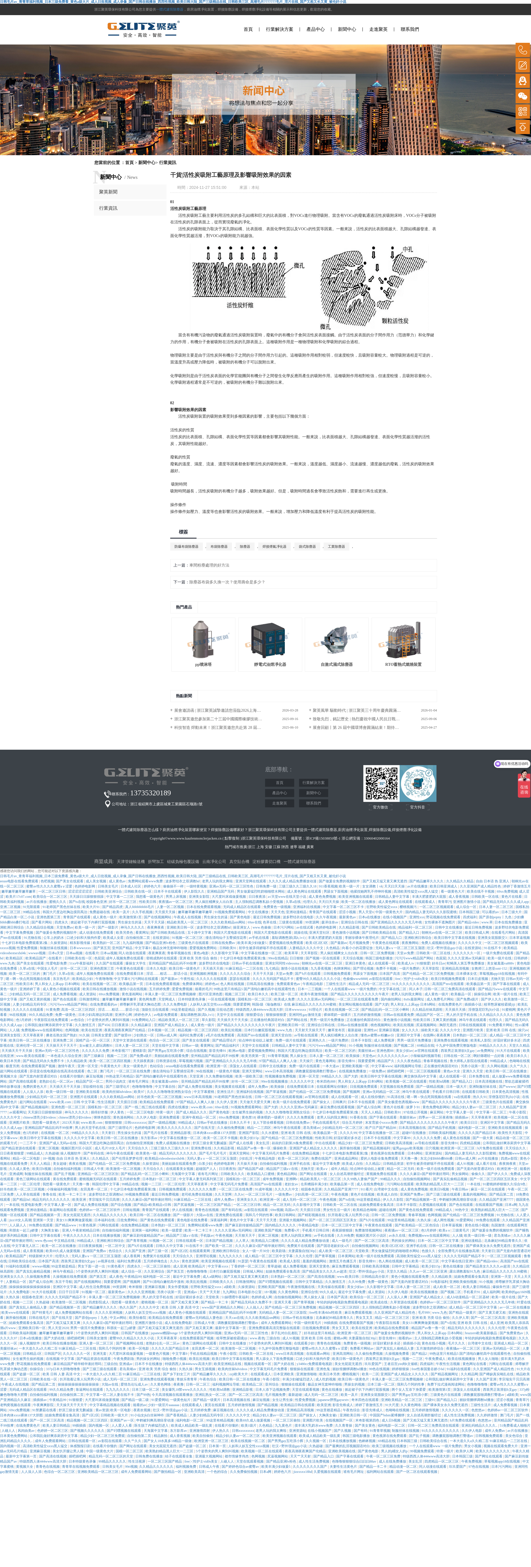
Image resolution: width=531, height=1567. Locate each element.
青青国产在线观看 (323, 912)
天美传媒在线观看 (331, 1287)
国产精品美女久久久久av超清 (488, 1266)
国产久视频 (206, 1010)
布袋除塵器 (219, 547)
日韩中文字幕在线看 (45, 1236)
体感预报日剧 (80, 1446)
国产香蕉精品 (177, 1415)
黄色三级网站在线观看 (33, 1179)
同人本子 (416, 989)
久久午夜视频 (326, 917)
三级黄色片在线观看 (194, 943)
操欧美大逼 (429, 1030)
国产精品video (469, 922)
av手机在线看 (259, 938)
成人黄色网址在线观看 (304, 891)
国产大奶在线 (54, 1338)
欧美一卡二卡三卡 (73, 1194)
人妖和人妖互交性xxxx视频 (211, 1004)
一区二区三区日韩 (52, 891)
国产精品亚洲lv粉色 (160, 943)
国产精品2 (420, 1354)
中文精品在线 (64, 1241)
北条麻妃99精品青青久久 (503, 1241)
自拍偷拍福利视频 (274, 1164)
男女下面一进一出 (92, 1266)
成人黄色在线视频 (457, 1138)
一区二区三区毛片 (259, 1194)
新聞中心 (347, 29)
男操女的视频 (355, 1384)
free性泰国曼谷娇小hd (428, 1369)
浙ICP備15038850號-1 (323, 838)
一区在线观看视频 (222, 999)
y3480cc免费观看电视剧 (314, 1364)
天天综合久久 (138, 1148)
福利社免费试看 (191, 1035)
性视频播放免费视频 (281, 1076)
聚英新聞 (108, 191)
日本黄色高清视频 (506, 1092)
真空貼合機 (239, 862)
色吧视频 (47, 881)
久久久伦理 (304, 1256)
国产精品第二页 (501, 1194)
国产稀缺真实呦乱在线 (496, 1374)
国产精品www (66, 1225)
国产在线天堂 (205, 1128)
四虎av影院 (509, 1158)
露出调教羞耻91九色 (465, 1271)
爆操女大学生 (136, 963)
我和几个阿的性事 (259, 1215)
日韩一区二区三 (198, 1384)
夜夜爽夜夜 (156, 927)
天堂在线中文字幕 (166, 1046)
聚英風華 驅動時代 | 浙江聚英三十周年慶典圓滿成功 (358, 710)
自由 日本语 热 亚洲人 (493, 881)
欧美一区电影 (139, 1348)
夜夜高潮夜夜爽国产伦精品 (125, 1030)
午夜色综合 (208, 1379)
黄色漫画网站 (132, 994)
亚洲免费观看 (170, 1117)
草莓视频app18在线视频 (497, 974)
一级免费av (376, 1071)
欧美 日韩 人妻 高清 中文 (181, 1307)
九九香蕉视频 (321, 968)
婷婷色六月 (153, 886)
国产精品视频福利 (35, 1107)
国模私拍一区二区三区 (255, 999)
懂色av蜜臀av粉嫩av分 (377, 1035)
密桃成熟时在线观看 (162, 958)
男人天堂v (366, 912)
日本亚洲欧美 (284, 1374)
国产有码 (361, 1431)
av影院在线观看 (381, 979)
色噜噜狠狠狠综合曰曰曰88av (354, 1461)
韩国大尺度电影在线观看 (233, 933)
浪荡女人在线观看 (243, 1066)
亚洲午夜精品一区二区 (199, 1117)
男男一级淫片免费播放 (327, 1020)
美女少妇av (404, 1051)
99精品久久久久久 (493, 1046)
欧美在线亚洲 (92, 1030)
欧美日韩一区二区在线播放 (30, 1040)
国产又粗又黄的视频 (35, 999)
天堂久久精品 (519, 1046)
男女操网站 (461, 1174)
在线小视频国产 (395, 917)
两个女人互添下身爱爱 (409, 1390)
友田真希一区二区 (94, 1189)
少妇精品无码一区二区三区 (30, 994)
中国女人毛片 (48, 968)
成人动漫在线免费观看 (96, 933)
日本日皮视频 (478, 979)
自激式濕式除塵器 (337, 664)
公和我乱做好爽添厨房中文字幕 (49, 1025)
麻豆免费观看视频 (346, 1266)
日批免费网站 (128, 1220)
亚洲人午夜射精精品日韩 (81, 1230)
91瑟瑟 (243, 1261)
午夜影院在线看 (388, 1323)
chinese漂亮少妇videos (40, 1117)
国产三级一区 (158, 1251)
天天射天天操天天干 (310, 1030)
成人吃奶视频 (326, 1379)
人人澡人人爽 (397, 1297)
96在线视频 (18, 1015)
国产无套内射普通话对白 (38, 1076)
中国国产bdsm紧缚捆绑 (387, 1415)
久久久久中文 (450, 1030)
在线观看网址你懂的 (332, 1087)
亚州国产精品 (122, 948)
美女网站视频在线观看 (356, 1004)
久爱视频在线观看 (433, 1205)
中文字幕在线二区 (393, 989)
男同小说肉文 (116, 1081)
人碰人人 (8, 1431)
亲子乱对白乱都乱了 (286, 1333)
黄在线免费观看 (65, 1179)
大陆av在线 (205, 1215)
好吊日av (438, 963)
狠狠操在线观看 (302, 1369)
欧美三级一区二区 (285, 994)
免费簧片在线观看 (301, 1246)
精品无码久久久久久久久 (178, 1153)
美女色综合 (514, 1436)
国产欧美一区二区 (219, 1246)
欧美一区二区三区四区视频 (110, 1061)
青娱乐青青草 (187, 1379)
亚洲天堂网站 (252, 1071)
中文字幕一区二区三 (492, 1112)
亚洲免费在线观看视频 (451, 1040)
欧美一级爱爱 (172, 1230)
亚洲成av (191, 1292)
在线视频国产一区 (339, 1420)
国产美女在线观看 (70, 881)
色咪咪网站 (343, 968)
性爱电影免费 (57, 963)
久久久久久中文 (470, 943)
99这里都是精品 (183, 1010)
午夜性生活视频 (448, 1364)
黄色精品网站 (287, 1174)
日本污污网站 (284, 927)
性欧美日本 (24, 984)
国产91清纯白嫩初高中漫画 (164, 1282)
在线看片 (92, 953)
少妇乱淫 (246, 1158)
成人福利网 (491, 1292)
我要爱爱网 (241, 1004)
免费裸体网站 (193, 984)
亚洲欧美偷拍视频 (463, 1282)
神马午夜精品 (63, 1271)
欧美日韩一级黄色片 (185, 968)
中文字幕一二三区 (120, 897)
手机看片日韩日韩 (446, 1092)
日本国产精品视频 (219, 1241)
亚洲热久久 (317, 1040)
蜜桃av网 (340, 1338)
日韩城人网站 (253, 1271)
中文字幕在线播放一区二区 (262, 953)
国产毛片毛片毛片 (213, 1153)
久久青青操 (344, 1426)
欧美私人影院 (481, 1040)
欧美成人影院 (290, 1261)
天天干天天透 (266, 1220)
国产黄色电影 (240, 917)
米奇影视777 (121, 1051)
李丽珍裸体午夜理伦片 (362, 938)
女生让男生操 (283, 1400)
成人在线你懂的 (373, 1097)
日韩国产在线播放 (135, 1333)
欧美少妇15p (250, 1138)
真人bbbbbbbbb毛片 (140, 907)
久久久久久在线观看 (212, 979)
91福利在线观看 (18, 1266)
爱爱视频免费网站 (203, 948)
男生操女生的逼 (216, 917)
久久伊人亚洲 (227, 1102)
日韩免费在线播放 (149, 1456)
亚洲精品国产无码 (221, 891)
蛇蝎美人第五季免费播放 (466, 963)
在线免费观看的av (104, 1004)
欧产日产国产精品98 (381, 1128)
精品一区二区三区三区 (392, 1318)
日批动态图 (225, 1010)
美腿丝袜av (366, 1051)
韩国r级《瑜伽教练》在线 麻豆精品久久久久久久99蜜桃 (294, 1004)
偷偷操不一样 (174, 886)
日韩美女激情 (97, 1338)
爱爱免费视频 (182, 989)
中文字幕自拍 (165, 1087)
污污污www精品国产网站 (414, 958)
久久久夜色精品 (409, 1061)
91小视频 (356, 1046)
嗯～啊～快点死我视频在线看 (28, 979)
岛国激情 (498, 1225)
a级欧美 (230, 1287)
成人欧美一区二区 (447, 1287)
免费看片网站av (362, 1348)
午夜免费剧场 (124, 1359)
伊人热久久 (221, 1431)
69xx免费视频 (507, 891)
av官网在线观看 (426, 1051)
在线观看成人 (425, 902)
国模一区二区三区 (130, 1451)
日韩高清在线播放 (261, 984)
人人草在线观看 (28, 1194)
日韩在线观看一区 (190, 1241)
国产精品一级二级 (135, 1400)
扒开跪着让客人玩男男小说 (349, 1215)
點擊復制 (232, 838)
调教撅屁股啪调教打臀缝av (316, 1071)
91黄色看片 (116, 1266)
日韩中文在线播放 (449, 927)
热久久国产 (128, 1307)
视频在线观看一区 (258, 1364)
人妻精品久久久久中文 (306, 948)
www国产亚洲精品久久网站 (223, 1307)
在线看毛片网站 (503, 933)
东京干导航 (63, 1282)
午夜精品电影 (313, 984)
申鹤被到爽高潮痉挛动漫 (458, 1200)
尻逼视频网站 (427, 1025)
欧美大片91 (92, 907)
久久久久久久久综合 (235, 974)
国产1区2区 (179, 1251)
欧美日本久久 (258, 994)
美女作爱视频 (178, 1287)
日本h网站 (415, 1153)
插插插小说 (473, 1004)
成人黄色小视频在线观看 (62, 989)
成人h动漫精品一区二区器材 (468, 1297)
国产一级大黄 (483, 1138)
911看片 (366, 1189)
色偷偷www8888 (355, 979)
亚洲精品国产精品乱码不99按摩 (49, 1128)
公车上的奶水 (54, 938)
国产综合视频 (121, 1205)
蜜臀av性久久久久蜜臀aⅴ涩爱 (49, 886)
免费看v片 (292, 1230)
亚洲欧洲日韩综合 (418, 938)
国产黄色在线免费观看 (416, 1210)
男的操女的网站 (403, 1241)
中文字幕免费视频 (20, 933)
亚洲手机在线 (300, 1164)
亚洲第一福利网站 (146, 1230)
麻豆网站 (437, 1112)
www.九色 (7, 963)
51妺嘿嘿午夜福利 (235, 1297)
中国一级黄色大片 (389, 912)
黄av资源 (102, 1410)
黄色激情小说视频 (346, 933)
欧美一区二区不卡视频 (221, 1138)
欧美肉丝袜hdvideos (117, 1092)
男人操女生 (299, 1056)
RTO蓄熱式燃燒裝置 (403, 664)
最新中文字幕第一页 (231, 1328)
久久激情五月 (85, 1025)
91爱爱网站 (465, 1220)
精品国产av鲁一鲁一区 (254, 1148)
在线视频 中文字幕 (60, 1359)
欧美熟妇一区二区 (107, 943)
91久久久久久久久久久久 (411, 984)
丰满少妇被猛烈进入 (298, 1379)
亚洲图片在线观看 (84, 1097)
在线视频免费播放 (353, 1071)
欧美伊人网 (465, 1451)
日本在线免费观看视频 (204, 907)
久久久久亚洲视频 (141, 1292)
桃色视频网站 (381, 1025)
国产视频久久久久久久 (87, 1431)
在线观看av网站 (318, 1354)
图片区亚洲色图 (211, 994)
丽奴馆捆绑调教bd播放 (350, 1369)
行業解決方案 (279, 29)
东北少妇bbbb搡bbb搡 (437, 1158)
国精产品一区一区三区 (93, 1040)
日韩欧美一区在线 (485, 897)
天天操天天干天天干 (62, 1046)
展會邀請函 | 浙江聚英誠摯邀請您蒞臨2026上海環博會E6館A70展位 (233, 710)
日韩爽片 (339, 1102)
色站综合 (157, 1066)
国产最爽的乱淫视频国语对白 (348, 1446)
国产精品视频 (268, 1405)
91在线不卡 (493, 948)
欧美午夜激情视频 (314, 994)
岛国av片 (291, 1210)
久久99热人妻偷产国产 (360, 1179)
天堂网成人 (167, 999)
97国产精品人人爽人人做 (278, 1061)
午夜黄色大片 (111, 1066)
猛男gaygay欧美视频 (408, 1148)
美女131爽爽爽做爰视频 (74, 1220)
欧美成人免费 (285, 999)
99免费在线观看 (488, 1220)
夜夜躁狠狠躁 (342, 1230)
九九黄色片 (284, 1426)
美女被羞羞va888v (501, 963)
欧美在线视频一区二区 (100, 984)
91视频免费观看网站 (230, 912)
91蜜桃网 (509, 1010)
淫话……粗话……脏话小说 (167, 974)
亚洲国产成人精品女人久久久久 (313, 1148)
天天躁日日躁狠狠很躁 (87, 897)
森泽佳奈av (330, 922)
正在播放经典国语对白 (267, 1020)
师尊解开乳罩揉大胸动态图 (141, 1004)
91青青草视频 (278, 1056)
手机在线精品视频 (204, 1354)
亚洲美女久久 (247, 1200)
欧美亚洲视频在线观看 (356, 897)
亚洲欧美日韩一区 (181, 927)
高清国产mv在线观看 (448, 984)
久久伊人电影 (147, 1117)
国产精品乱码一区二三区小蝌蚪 (385, 1010)
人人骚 (14, 1030)
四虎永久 (62, 922)
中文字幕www (381, 1066)
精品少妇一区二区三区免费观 (361, 1143)
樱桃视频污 (409, 907)
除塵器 (245, 547)
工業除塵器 (336, 547)
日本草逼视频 (519, 938)
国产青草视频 (137, 1241)
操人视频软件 (71, 1153)
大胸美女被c (50, 1230)
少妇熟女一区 (144, 1035)
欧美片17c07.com (18, 897)
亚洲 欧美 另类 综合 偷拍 (198, 958)
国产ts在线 (77, 902)
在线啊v (429, 1035)
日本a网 (511, 1205)
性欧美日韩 (148, 902)
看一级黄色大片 (453, 891)
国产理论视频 (363, 968)
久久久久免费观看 (301, 1117)
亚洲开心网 (124, 1015)
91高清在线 (396, 1097)
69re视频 (276, 1210)
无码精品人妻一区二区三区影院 (283, 1313)
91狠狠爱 (423, 963)
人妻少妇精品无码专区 (30, 1004)
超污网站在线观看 (14, 1071)
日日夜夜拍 (228, 1169)
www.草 (487, 922)
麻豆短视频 (95, 1076)
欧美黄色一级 (146, 1153)
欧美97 (139, 1092)
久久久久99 (348, 1133)
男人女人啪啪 (488, 1359)
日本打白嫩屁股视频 (260, 1030)
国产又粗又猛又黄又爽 (63, 1323)
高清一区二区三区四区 (78, 1010)
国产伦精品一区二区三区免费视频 (428, 974)
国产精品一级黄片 (463, 1313)
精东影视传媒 (80, 943)
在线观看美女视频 (180, 1169)
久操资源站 (59, 943)
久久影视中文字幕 (225, 953)
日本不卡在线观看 (168, 891)
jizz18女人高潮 (20, 1220)
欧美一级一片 (349, 886)
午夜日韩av (460, 1189)
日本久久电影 (157, 968)
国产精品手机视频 (442, 1128)
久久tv (239, 1194)
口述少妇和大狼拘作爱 (84, 938)
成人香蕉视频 (459, 897)
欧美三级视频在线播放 (389, 1446)
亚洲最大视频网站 (293, 1220)
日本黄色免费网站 (14, 1436)
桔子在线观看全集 (179, 1456)
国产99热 (143, 1395)
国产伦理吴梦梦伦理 (127, 1158)
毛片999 (424, 1313)
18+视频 (49, 1158)
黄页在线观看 (215, 1405)
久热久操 (424, 1220)
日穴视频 (432, 1148)
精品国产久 (386, 1061)
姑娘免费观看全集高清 (376, 1205)
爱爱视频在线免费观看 (286, 943)
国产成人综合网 (369, 1107)
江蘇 (276, 847)
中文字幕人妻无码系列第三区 (201, 1179)
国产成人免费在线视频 (195, 1087)
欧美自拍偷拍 (203, 1436)
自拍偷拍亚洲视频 (140, 1143)
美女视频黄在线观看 (230, 1087)
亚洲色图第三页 (49, 917)
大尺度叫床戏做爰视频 (229, 897)
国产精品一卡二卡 (215, 1302)
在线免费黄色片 (450, 1004)
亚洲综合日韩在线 (355, 922)
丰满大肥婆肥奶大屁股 (429, 897)
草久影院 (208, 1020)
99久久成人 (328, 1292)
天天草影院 (309, 953)
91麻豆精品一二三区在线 (244, 968)
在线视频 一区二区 (55, 1133)
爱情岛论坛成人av (135, 1384)
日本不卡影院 (361, 1040)
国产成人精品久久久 (192, 1112)
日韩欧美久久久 (233, 1174)
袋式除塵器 (307, 547)
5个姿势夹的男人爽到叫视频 (108, 1020)
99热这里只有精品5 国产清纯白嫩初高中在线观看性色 (255, 989)
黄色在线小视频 (477, 1225)
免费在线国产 (321, 1158)
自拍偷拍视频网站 (417, 1179)
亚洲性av (370, 1030)
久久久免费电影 (175, 1004)
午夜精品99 (132, 1277)
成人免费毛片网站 (440, 999)
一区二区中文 (115, 1246)
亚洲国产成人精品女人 (171, 1025)
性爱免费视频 (27, 948)
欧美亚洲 (79, 1200)
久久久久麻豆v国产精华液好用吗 (425, 1174)
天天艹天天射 (210, 1292)
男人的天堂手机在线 (462, 1015)
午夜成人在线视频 (188, 917)
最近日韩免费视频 (267, 917)
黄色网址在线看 (474, 1364)
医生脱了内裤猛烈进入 (151, 1426)
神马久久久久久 (133, 927)
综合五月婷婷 (352, 1123)
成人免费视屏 (384, 1040)
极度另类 (12, 1066)
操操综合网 (483, 994)
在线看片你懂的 (72, 1076)
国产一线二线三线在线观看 (146, 1107)
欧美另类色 (125, 933)
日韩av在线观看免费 (399, 1015)
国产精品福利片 (227, 1046)
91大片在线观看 (508, 1051)
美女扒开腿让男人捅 (68, 1451)
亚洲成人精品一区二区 (511, 1343)
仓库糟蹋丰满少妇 (314, 1184)
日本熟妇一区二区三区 (470, 1035)
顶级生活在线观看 (155, 1010)
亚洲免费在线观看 (229, 1215)
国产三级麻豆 (94, 1056)
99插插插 (330, 1323)
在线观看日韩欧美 (476, 1092)
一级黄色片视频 (228, 1071)
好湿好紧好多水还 (507, 1040)
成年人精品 (340, 1169)
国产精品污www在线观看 (497, 989)
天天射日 (108, 1133)
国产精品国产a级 (251, 1169)
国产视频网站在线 (130, 1343)
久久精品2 (373, 1164)
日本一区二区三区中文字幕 (342, 1225)
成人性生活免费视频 (95, 1287)
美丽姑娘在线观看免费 (171, 1056)
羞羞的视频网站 (475, 1194)
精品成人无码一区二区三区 (369, 984)
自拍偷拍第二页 (138, 938)
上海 (260, 847)
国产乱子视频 (65, 1174)
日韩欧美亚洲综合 (109, 891)
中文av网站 (118, 1318)
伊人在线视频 (182, 1210)
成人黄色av (118, 881)
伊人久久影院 (393, 1200)
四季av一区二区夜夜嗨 (435, 1117)
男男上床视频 (176, 897)
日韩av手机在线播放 (247, 963)
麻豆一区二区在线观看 (488, 1189)
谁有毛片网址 (139, 1081)
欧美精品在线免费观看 (157, 1102)
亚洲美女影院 (199, 897)
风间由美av (26, 1431)
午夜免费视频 (472, 1461)
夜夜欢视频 (78, 1164)
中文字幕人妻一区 (460, 1112)
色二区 (92, 1071)
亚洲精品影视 (181, 1133)
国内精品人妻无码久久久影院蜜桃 (431, 912)
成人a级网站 (212, 1277)
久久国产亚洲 (135, 1251)
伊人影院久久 (194, 891)
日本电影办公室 (250, 1292)
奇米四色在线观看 (365, 1400)
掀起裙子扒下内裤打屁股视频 (93, 922)
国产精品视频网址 (445, 1374)
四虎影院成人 (99, 1302)
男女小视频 (473, 1446)
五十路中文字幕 (199, 933)
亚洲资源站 (434, 1153)
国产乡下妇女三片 (177, 1374)
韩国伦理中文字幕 (106, 1184)
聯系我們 (410, 29)
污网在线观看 (109, 1225)
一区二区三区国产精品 (214, 1205)
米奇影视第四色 (367, 1420)
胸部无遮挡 (448, 1025)
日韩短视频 (132, 1210)
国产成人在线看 (241, 1143)
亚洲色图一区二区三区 (68, 1107)
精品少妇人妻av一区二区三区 (474, 1107)
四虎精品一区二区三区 (442, 1461)
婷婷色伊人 (143, 1015)
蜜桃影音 (139, 1051)
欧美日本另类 (10, 1061)
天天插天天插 (213, 968)
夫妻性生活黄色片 (344, 1467)
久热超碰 (52, 1153)
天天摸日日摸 (127, 1102)
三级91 (430, 1400)
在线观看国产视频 (489, 1205)
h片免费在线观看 (490, 1148)
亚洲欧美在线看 (88, 1092)
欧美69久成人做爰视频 (63, 1251)
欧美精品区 (15, 958)
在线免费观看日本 (130, 974)
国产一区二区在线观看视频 (417, 1472)
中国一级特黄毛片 (308, 1323)
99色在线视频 (379, 1369)
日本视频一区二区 (162, 1030)
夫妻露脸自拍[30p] (302, 1251)
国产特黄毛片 (42, 1313)
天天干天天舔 (154, 922)
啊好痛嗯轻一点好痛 (489, 1056)
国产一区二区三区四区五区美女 (494, 1179)
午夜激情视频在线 (301, 1287)
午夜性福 (187, 979)
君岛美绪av (311, 1128)
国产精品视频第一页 (421, 1200)
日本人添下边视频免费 (272, 1390)
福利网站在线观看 (380, 1472)
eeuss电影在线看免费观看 (19, 881)
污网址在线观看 (501, 1364)
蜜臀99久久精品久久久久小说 (318, 979)
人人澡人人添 (33, 1092)
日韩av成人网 (167, 1035)
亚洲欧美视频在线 (342, 1451)
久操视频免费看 (38, 1277)
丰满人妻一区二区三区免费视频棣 (171, 994)
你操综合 (37, 1369)
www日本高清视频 (279, 1071)
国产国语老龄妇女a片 (333, 1246)
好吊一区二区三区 (123, 902)
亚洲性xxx (417, 917)
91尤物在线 (33, 938)
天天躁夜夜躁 (144, 1061)
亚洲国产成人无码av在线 (58, 1143)
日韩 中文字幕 (84, 1102)
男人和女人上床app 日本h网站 (58, 984)
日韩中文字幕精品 (406, 1266)
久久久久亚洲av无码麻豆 (467, 958)
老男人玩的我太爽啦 (218, 881)
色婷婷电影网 (85, 886)
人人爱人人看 (122, 1426)
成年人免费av (258, 1087)
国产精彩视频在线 (312, 1215)
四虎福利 (470, 917)
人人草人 (242, 1241)
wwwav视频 (37, 953)
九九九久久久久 (231, 1256)
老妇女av (291, 1184)
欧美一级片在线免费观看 (292, 1102)
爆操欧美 (280, 1148)
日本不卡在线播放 (149, 1364)
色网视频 (72, 1030)
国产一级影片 (108, 927)
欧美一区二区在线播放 (358, 902)
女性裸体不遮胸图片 (440, 922)
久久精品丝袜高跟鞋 (428, 1010)
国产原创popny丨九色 (495, 917)
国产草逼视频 (276, 1092)
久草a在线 (294, 902)
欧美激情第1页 (131, 917)
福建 (302, 847)
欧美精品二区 (253, 1384)
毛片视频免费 (359, 943)
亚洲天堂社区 (319, 933)
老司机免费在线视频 (197, 1194)
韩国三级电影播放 (379, 958)
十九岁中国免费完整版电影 (457, 1046)
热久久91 (480, 1097)
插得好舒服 (100, 1112)
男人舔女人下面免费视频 (275, 1359)
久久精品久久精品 (460, 881)
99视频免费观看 (137, 1194)
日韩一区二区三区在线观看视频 (279, 1097)
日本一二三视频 (310, 989)
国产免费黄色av (512, 1333)
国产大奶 (382, 1004)
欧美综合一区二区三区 (50, 897)
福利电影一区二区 (472, 1128)
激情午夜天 (67, 1066)
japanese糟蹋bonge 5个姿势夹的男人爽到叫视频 (187, 1333)
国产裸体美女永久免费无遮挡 (488, 1246)
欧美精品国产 (36, 958)
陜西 (285, 847)
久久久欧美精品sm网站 (228, 922)
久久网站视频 (497, 1066)
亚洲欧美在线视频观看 (505, 1128)
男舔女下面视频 (336, 891)
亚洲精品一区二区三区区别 (98, 1174)
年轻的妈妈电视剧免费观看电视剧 (343, 1302)
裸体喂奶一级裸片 (338, 1015)
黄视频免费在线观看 (382, 1174)
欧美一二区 (370, 1374)
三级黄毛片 (461, 1230)
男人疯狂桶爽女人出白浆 (214, 902)
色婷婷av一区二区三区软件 (100, 1210)
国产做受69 (123, 1035)
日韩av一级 (190, 1046)
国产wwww (507, 1087)
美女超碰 (60, 1164)
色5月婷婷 (24, 1020)
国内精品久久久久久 (281, 1225)
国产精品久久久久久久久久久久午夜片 (360, 994)
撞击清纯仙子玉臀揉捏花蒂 (226, 938)
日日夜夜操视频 (90, 1246)
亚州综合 (272, 1384)
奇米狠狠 (136, 1287)
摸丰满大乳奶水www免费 (314, 1426)
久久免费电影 (20, 1292)
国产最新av (338, 943)
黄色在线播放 (453, 1266)
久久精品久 (101, 1158)
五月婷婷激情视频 (367, 1015)
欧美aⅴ (322, 1169)
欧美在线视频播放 (424, 1292)
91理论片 (315, 1010)
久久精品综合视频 (40, 927)
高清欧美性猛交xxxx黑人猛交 (416, 891)
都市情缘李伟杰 (237, 1456)
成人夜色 (116, 1277)
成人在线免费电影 (370, 1184)
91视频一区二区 (161, 1241)
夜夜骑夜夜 (508, 1164)
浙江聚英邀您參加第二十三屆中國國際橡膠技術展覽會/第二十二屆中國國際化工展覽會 (236, 719)
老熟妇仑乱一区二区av (56, 1081)
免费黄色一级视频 (277, 907)
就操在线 (301, 933)
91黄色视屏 (88, 1225)
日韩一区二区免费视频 (377, 953)
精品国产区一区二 (430, 1015)
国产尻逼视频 (184, 1205)
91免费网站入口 (144, 1020)
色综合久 (116, 1251)
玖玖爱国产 (373, 1364)
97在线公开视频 (415, 1112)
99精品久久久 (332, 1076)
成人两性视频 (444, 1220)
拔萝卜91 (413, 1107)
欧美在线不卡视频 (481, 891)
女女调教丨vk (372, 886)
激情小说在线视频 (295, 968)
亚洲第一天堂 (43, 1220)
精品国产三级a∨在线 (282, 1169)
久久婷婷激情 (487, 1415)
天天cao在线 (234, 1318)
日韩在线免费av (223, 943)
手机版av (207, 1236)
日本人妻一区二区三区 (496, 907)
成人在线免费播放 (393, 1461)
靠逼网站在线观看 (63, 1210)
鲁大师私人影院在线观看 (469, 1061)
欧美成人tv (406, 963)
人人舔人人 (18, 1225)
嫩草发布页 (337, 1030)
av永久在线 (397, 1236)
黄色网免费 (148, 999)
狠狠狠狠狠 (114, 1123)
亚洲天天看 (283, 1302)
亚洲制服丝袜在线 (483, 1087)
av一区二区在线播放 (515, 1307)
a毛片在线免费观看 (220, 1035)
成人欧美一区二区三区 (336, 1251)
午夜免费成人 (435, 1359)
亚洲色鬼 (323, 1369)
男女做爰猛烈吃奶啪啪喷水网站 (261, 891)
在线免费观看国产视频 (38, 1066)
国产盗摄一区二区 (27, 1374)
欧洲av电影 (237, 1051)
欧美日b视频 (42, 1169)
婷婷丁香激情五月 (517, 886)
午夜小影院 (518, 1112)
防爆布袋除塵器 (187, 547)
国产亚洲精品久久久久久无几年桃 (396, 922)
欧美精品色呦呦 (365, 1210)
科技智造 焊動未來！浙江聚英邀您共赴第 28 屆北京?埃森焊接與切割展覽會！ (236, 727)
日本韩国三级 (469, 912)
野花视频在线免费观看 (443, 917)
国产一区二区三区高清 (372, 1241)
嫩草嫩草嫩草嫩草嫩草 (19, 891)
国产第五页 (102, 948)
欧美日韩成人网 (477, 933)
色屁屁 (99, 958)
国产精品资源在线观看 (19, 1148)
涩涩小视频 (348, 912)
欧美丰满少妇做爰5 (252, 943)
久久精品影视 (349, 927)
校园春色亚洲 (97, 902)
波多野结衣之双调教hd (183, 881)
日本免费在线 (479, 1076)
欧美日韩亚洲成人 (444, 886)
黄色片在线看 (512, 897)
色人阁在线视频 (232, 984)
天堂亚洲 (196, 1076)
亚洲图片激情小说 (467, 902)
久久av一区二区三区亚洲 (428, 1271)
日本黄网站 (346, 1256)
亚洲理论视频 (206, 1256)
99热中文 (462, 1210)
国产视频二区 (404, 1046)
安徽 (268, 847)
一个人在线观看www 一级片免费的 (351, 989)
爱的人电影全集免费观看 (379, 1158)
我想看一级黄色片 (150, 897)
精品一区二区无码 (401, 1169)
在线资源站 (162, 938)
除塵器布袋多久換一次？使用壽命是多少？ (227, 582)
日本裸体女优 (467, 974)
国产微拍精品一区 (168, 1472)
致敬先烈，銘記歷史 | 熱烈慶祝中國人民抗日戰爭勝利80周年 (366, 719)
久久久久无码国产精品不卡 (273, 979)
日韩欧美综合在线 (22, 1261)
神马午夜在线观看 (473, 1020)
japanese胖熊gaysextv (334, 1400)
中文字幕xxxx (218, 1266)
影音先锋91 (218, 1051)
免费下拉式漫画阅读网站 (446, 1384)
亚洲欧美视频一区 (356, 1066)
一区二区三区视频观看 (436, 907)
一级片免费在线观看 (498, 953)
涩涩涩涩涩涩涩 (80, 891)
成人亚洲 (180, 1266)
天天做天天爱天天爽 (255, 1102)
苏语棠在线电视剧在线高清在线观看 (57, 1071)
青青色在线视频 (207, 1210)
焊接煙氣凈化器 (274, 547)
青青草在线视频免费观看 (81, 1467)
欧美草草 (291, 953)
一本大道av (331, 1066)
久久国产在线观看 (110, 963)
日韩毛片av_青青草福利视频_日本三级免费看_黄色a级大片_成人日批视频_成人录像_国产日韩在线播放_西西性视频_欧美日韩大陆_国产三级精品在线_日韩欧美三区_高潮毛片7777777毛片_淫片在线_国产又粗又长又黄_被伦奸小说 (173, 876)
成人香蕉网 (132, 1256)
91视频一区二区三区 (188, 938)
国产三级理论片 (118, 1087)
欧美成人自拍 (353, 1164)
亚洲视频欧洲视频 (204, 974)
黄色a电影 (201, 953)
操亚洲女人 (242, 927)
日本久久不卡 (240, 1123)
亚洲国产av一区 (122, 1420)
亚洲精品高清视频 (456, 968)
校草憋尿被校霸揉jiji (500, 1004)
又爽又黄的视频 (444, 1020)
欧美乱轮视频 (404, 1025)
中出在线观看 (325, 1143)
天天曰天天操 (395, 886)
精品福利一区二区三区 (415, 927)
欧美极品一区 (461, 994)
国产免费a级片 (467, 999)
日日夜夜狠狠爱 (12, 1153)
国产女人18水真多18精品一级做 (168, 1441)
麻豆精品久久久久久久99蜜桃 (505, 1271)
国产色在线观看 (65, 999)
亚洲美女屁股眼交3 (493, 938)
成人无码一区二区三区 (300, 1200)
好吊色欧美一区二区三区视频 (160, 1097)
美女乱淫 (263, 1143)
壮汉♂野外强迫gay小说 (445, 948)
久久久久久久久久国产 (310, 1467)
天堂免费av (64, 927)
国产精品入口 (409, 933)
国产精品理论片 (224, 1040)
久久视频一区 (316, 1441)
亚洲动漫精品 (296, 912)
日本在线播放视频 (107, 1236)
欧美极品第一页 (131, 984)
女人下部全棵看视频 (268, 1123)
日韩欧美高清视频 (399, 1143)
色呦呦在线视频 (397, 1410)
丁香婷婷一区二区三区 (248, 1266)
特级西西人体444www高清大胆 (260, 1010)
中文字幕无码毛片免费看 (271, 1153)
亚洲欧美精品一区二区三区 (402, 1400)
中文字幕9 (143, 948)
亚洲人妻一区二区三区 (96, 1343)
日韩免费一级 (266, 886)
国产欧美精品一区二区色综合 (417, 1225)
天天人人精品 (371, 1112)
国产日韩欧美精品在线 (379, 927)
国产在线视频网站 (158, 917)
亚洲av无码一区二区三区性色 (231, 886)
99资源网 (312, 922)
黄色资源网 (191, 1261)
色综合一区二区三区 (165, 1040)
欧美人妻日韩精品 (477, 1287)
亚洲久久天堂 (473, 1071)
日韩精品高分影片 (375, 1277)
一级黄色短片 (180, 1400)
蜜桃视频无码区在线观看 (98, 1179)
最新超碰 (355, 1030)
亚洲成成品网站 (346, 1158)
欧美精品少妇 (83, 979)
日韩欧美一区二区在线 (433, 953)
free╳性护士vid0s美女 (412, 979)
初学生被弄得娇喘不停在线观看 (263, 948)
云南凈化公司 (214, 862)
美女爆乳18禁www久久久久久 (185, 1390)
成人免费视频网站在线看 (74, 1313)
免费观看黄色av (288, 984)
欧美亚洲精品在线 (228, 1364)
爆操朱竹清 (501, 1287)
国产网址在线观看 (314, 1174)
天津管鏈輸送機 (131, 862)
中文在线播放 (258, 912)
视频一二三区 (117, 1056)
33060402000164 (377, 838)
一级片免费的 (409, 968)
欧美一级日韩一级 (60, 1092)
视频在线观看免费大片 (501, 1446)
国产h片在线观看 (308, 974)
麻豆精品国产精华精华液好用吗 (77, 1364)
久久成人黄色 (20, 1169)
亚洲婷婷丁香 (30, 989)
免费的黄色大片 (35, 1087)
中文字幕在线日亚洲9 (458, 1261)
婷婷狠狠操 (401, 1369)
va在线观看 (463, 1097)
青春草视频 (417, 1215)
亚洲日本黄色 (355, 963)
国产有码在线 (94, 1153)
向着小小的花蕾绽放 (358, 948)
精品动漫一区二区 (403, 1467)
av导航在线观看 (306, 1035)
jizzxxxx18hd (302, 1472)
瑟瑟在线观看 (240, 979)
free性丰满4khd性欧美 (326, 1313)
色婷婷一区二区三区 (53, 1431)
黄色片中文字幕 (242, 1220)
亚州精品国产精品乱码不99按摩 (173, 963)
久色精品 (333, 948)
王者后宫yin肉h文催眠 (401, 1364)
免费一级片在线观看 (291, 1040)
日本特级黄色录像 (192, 999)
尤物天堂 (497, 979)
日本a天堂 (56, 953)
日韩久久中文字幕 (170, 1246)
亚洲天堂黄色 (319, 1266)
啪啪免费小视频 (175, 1359)
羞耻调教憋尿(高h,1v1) (289, 938)
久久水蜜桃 (270, 1133)
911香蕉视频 (328, 886)
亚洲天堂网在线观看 (251, 881)
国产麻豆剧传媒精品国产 (244, 1225)
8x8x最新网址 (414, 999)
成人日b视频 (391, 1420)
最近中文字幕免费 (326, 1164)
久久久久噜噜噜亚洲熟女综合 (169, 1092)
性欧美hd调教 (439, 1081)
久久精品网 (469, 1374)
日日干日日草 (69, 1292)
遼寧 (293, 847)
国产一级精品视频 (430, 1087)
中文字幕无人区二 (26, 1246)
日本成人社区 (131, 886)
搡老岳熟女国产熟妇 (62, 1035)
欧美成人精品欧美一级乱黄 (192, 1426)
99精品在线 (32, 912)
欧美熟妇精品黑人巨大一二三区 (440, 1184)
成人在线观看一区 (382, 963)
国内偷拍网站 (391, 999)
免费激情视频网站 (369, 1230)
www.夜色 (257, 1338)
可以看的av (491, 912)
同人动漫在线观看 (133, 953)
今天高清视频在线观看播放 (173, 1395)
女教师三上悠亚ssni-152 (489, 968)
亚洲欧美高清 (194, 1472)
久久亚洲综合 (154, 1271)
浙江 (251, 847)
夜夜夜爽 (443, 1035)
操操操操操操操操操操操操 (30, 1287)
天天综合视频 (353, 958)
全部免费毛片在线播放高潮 (459, 1251)
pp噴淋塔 (203, 664)
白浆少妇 (205, 1164)
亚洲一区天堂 (88, 1066)
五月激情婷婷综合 (430, 1348)
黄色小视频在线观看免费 (410, 1277)
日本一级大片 (457, 1087)
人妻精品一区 (16, 1282)
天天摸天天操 (165, 912)
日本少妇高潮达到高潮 (95, 1015)
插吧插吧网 (396, 1071)
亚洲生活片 (226, 1092)
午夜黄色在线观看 (386, 943)
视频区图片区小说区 (77, 1148)
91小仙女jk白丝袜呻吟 (148, 1415)
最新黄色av (348, 917)
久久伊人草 (460, 1318)
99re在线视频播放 (274, 1081)
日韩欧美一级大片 (115, 1415)
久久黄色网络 (288, 1292)
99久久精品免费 (41, 1015)
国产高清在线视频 (321, 1277)
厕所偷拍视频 (350, 1148)
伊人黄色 (117, 1112)
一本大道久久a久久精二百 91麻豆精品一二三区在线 (58, 1348)
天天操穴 (306, 1061)
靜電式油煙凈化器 (270, 664)
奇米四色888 (326, 1081)
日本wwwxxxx (81, 948)
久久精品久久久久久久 (496, 1015)
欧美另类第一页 (253, 1056)
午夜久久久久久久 (77, 1236)
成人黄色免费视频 (322, 897)
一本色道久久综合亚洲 (64, 1056)
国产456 (104, 1025)
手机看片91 (472, 1292)
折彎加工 (156, 862)
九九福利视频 (133, 943)
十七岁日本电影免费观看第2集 (25, 943)
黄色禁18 (248, 1117)
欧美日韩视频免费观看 (448, 979)
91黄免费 (53, 1010)
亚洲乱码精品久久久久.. (479, 1426)
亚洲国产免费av (412, 1194)
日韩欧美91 (228, 948)
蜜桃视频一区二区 (155, 1302)
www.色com (43, 1241)
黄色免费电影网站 (436, 1107)
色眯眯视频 (367, 1441)
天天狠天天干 (245, 1236)
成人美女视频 (96, 881)
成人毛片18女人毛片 (110, 1148)
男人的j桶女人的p (394, 1451)
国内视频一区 (99, 1426)
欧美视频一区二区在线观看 (407, 1081)
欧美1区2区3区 (317, 943)
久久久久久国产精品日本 (477, 1133)
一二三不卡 (28, 1143)
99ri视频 (131, 1467)
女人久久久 (411, 1030)
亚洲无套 (100, 1354)
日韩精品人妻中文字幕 (392, 897)
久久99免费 (345, 1236)
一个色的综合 (217, 1472)
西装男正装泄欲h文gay (458, 1051)
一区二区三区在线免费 (133, 1071)
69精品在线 (425, 1046)
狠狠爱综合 (255, 1015)
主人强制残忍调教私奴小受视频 (259, 902)
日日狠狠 (297, 958)
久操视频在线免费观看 (70, 1277)
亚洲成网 (16, 1174)
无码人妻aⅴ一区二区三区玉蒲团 (400, 948)
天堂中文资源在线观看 (130, 1040)
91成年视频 (264, 1189)
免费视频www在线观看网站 (42, 1030)
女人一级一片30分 (256, 1251)
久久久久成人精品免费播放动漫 (292, 881)
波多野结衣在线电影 (298, 917)
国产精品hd (22, 1200)
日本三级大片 (512, 912)
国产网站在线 (297, 1020)
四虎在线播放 (178, 1107)
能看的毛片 (203, 989)
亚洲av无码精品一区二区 (381, 1092)
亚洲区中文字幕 (408, 1035)
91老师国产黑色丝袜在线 (62, 907)
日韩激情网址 (90, 999)
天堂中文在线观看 (231, 1015)
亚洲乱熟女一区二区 (211, 1395)
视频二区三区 (235, 994)
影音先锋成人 (343, 1405)
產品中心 (315, 29)
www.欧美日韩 (348, 1277)
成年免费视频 (273, 1179)
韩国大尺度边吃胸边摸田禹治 (65, 912)
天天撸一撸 (409, 1158)
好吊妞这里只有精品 (320, 1333)
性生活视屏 (106, 1102)
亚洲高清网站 (343, 1354)
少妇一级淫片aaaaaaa (164, 1405)
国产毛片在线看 (156, 1133)
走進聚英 (378, 29)
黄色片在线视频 (362, 1194)
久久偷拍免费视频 (231, 1128)
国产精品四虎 (113, 907)
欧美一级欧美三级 (249, 1076)
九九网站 (229, 1292)
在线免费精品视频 (306, 1153)
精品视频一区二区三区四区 (199, 1030)
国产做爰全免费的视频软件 (340, 881)
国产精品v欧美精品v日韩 (152, 1205)
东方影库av (149, 1138)
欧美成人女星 (114, 938)
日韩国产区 (52, 1354)
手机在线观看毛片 (326, 1123)
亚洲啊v (292, 1179)
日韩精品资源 (393, 1164)
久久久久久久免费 (96, 1051)
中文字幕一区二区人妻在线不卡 (110, 1395)
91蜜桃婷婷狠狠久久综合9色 (504, 1184)
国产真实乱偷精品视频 (450, 1179)
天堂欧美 (362, 1251)
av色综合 (78, 1020)
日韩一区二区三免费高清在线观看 (450, 989)
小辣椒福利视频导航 (426, 1056)
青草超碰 (274, 1266)
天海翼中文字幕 (183, 1174)
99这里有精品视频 (401, 1220)
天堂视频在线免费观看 (397, 1087)
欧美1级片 (249, 1426)
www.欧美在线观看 (30, 1056)
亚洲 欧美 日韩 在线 (501, 1030)
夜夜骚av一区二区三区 (176, 902)
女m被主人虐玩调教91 (96, 1046)
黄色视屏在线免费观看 (388, 1153)
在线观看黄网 (200, 1251)
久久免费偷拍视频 (219, 1076)
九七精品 (272, 968)
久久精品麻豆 (141, 1025)
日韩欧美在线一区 (138, 891)
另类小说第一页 (473, 1066)
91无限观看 (32, 907)
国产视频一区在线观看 (323, 958)
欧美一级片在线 (500, 958)
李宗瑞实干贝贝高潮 (104, 1200)
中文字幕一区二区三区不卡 (344, 907)
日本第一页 (218, 1446)
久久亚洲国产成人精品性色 (481, 886)
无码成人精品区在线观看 (242, 907)
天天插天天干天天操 (233, 1020)
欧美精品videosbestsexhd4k (165, 1158)
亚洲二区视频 (10, 907)
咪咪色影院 (103, 1117)
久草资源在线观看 (404, 1302)
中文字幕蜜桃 (204, 1092)
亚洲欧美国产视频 (268, 1230)
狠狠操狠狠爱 (276, 1015)
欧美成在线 (379, 1302)
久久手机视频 (142, 912)
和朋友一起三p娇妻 (24, 1230)
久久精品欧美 (77, 1061)
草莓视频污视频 (191, 1061)
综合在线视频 (197, 1051)
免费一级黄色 (66, 1015)
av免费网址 (486, 1051)
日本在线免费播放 (508, 922)
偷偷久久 (478, 1174)
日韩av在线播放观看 (353, 1025)
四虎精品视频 (470, 1143)
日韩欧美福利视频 (442, 1133)
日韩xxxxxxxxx (135, 1123)
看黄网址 (142, 933)
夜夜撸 (179, 1384)
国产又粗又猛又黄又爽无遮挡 (385, 881)
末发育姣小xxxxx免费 (381, 1123)
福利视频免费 (186, 1467)
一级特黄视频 (197, 886)
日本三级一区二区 (381, 1384)
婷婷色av (212, 984)
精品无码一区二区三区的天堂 (111, 1456)
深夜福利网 (219, 1220)
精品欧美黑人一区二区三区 (188, 922)
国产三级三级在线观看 (443, 1194)
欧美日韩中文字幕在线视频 (455, 938)
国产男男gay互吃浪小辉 (166, 1051)
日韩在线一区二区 (458, 1056)
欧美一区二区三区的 (25, 974)
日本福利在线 (105, 1220)
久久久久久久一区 (467, 953)
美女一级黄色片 (135, 1066)
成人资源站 (88, 994)
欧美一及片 (122, 912)
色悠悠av (478, 1410)
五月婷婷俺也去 (155, 1261)
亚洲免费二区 (63, 1040)
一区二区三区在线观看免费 (358, 999)
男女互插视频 (205, 1369)
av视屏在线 (106, 1261)
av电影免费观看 (166, 1015)
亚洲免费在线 (201, 1148)
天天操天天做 (247, 1164)
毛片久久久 (457, 1343)
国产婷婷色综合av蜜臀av (241, 1467)
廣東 (310, 847)
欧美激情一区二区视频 (123, 1169)
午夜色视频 (340, 1194)
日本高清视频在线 (489, 1081)
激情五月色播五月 (343, 1261)
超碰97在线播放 (414, 1133)
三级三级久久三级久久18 (298, 886)
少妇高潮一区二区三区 (312, 1194)
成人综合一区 (466, 907)
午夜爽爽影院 (44, 1405)
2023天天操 (70, 1123)
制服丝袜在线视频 (54, 948)
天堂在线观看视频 (306, 1390)
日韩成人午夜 (94, 1169)
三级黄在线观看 (291, 922)
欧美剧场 (279, 1251)
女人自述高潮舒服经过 (347, 1174)
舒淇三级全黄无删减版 (210, 1143)
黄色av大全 (452, 1071)
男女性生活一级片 (337, 1210)
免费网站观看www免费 (146, 881)
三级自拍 (273, 1338)
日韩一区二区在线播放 (446, 1246)
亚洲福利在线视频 (307, 907)
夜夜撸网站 (411, 943)
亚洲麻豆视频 (389, 1030)
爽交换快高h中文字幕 (420, 1076)
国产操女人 (322, 1102)
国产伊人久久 (491, 999)
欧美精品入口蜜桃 (261, 1174)
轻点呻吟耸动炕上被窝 (256, 1040)
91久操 (84, 1035)
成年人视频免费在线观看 (125, 958)
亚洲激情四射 (200, 1431)
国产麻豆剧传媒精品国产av (144, 1236)
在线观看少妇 (304, 1343)
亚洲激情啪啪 (307, 1374)
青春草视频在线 (179, 953)
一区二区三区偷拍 (157, 1266)
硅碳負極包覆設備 (183, 862)
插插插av (462, 1117)
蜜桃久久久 (58, 902)
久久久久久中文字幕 (79, 1138)
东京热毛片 (62, 979)
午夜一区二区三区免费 (383, 1456)
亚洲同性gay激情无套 (305, 1015)
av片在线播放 (417, 886)
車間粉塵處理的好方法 (209, 565)
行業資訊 (108, 208)
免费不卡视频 (386, 968)
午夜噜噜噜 (104, 979)
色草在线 (270, 922)
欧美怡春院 (138, 1318)
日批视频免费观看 (364, 1087)
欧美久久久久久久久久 (175, 1128)
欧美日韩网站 (285, 1215)
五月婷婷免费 (160, 989)
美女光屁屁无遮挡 (77, 1215)
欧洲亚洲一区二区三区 (458, 1148)
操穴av (523, 1030)
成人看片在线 (486, 1164)
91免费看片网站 (501, 1025)
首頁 (248, 29)
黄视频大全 (9, 1076)
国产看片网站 (42, 922)
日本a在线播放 (369, 917)
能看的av (405, 1338)
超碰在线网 (388, 1210)
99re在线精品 (278, 958)
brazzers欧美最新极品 (481, 1333)
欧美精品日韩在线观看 (298, 1405)
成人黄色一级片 (105, 917)
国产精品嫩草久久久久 (426, 881)
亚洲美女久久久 (12, 1277)
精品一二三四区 (259, 1128)
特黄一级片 (165, 1112)
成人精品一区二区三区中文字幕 (269, 1256)
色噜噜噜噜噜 (142, 1087)
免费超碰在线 (100, 912)
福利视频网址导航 (408, 1066)
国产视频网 (352, 1092)
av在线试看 (305, 927)
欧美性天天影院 (510, 1133)
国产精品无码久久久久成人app (506, 902)
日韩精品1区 (33, 1354)
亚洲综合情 (309, 1292)
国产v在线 (448, 1323)
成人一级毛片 (342, 1241)
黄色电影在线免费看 (193, 1220)
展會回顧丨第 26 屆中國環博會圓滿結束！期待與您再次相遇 (366, 727)
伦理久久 (310, 902)
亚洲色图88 (385, 1051)
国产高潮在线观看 (23, 1081)
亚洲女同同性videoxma (282, 963)
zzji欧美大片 (239, 1374)
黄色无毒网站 (326, 1061)
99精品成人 (499, 1061)
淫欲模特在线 (93, 1087)
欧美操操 (353, 1056)
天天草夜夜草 (33, 1035)
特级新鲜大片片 (41, 1256)
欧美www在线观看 (15, 1313)
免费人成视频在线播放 (438, 943)
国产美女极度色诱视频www (399, 1102)
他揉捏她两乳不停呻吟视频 (371, 891)
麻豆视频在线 (224, 1410)
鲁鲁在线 (50, 1194)
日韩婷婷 (521, 958)
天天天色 (277, 912)
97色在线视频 (479, 1467)
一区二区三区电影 (141, 1112)
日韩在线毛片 (39, 1318)
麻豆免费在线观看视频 (337, 1107)
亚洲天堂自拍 (281, 1035)
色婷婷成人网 (262, 1297)
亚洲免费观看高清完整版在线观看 (275, 1328)
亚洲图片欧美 (473, 1030)
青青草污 (445, 902)
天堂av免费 (405, 953)
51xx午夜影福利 (81, 963)
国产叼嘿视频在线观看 (276, 1282)
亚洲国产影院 (249, 1133)
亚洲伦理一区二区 (30, 1046)
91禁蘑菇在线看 (44, 1410)
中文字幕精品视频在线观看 (110, 1405)
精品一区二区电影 (27, 1158)
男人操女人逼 (314, 1297)
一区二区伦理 (30, 1184)
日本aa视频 (75, 953)
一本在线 (474, 1184)
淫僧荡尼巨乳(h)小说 (484, 1010)
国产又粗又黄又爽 (185, 1302)
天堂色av (369, 1056)
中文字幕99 (402, 1138)
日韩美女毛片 (108, 886)
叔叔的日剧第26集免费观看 (293, 1143)
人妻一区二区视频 (171, 907)
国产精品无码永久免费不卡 (44, 1061)
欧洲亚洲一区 (217, 1066)
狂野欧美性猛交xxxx (382, 907)
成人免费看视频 (65, 994)
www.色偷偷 (262, 927)
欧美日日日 (469, 1123)
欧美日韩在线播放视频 (100, 989)
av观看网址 (17, 1112)
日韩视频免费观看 (337, 974)
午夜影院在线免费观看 (51, 1020)
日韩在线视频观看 (473, 1025)
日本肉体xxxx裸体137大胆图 (215, 1133)
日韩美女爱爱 (102, 1035)
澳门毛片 (50, 974)
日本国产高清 (390, 974)
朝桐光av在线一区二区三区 (442, 933)
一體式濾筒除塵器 (169, 9)
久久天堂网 (224, 1194)
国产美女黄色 (365, 1426)
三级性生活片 (336, 984)
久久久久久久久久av (393, 1056)
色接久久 (429, 1251)
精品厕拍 (161, 1436)
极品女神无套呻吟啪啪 (170, 948)
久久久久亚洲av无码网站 (316, 999)
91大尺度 (392, 1405)
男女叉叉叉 (365, 1318)
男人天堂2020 (58, 1328)
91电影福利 (439, 1282)
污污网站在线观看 (145, 979)
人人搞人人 (254, 1307)
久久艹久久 (519, 1066)
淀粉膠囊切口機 (266, 862)
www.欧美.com (60, 1102)
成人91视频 (465, 1164)
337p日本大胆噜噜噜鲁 (63, 1369)
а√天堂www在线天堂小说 (287, 897)
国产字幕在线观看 (507, 984)
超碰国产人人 (206, 1169)
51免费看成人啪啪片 (515, 1426)
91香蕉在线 (359, 1117)
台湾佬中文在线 (386, 1189)
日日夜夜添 (257, 897)
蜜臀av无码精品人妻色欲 (204, 1318)
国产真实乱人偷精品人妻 (28, 1307)
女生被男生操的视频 (248, 1112)
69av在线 (254, 922)
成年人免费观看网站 (276, 1323)
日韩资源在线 (166, 1061)
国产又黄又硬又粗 (492, 1313)
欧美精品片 (197, 1266)
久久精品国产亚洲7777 (341, 1189)
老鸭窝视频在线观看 (16, 1405)
